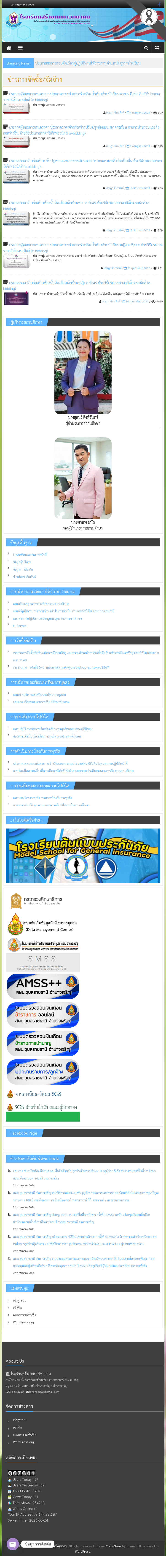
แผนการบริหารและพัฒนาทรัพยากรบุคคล (39, 694)
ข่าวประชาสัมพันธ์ (24, 576)
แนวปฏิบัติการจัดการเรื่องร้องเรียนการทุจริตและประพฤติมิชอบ (53, 729)
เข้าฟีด (17, 1307)
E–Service (20, 625)
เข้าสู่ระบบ (20, 1300)
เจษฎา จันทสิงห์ (115, 112)
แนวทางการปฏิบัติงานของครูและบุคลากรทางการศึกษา (47, 618)
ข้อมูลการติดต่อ (23, 569)
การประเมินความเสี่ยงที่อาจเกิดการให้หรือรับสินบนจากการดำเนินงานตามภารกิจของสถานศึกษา (73, 771)
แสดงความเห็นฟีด (25, 1315)
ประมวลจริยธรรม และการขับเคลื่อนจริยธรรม (41, 702)
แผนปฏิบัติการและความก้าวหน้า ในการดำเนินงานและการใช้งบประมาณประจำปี (64, 611)
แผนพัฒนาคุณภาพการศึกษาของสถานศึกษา (41, 604)
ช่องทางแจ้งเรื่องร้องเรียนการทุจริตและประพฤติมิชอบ (47, 736)
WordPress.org (23, 1322)
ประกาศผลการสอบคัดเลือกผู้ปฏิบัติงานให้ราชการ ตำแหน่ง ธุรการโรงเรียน (88, 63)
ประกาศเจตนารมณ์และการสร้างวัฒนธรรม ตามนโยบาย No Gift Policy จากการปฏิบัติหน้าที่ (70, 763)
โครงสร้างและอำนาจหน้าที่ (30, 555)
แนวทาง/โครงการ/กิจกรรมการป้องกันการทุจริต (42, 798)
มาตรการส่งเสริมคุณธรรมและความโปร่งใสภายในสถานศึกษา (51, 805)
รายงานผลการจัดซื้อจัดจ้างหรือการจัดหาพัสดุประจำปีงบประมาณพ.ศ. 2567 (61, 667)
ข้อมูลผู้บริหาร (22, 562)
